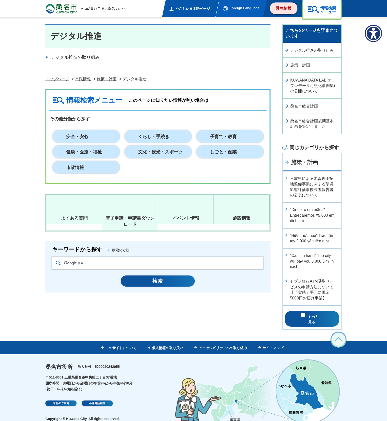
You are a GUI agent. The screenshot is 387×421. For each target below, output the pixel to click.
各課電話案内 (97, 396)
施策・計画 (106, 79)
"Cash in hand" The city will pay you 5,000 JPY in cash (312, 261)
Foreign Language (244, 8)
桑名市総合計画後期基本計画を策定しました (312, 123)
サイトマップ (273, 340)
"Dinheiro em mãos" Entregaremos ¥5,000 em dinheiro (312, 215)
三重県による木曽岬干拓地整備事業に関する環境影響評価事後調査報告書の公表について (311, 186)
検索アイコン (58, 263)
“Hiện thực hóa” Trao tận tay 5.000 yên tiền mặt (311, 238)
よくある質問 (74, 218)
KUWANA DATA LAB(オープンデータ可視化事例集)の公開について (313, 85)
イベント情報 (186, 218)
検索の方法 (120, 250)
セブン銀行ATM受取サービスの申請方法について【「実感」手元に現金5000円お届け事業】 (312, 289)
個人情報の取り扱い (167, 340)
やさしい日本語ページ (192, 9)
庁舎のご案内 (61, 396)
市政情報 (83, 79)
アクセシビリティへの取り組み (223, 340)
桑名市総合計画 (304, 106)
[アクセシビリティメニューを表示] (373, 33)
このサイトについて (120, 340)
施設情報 (242, 218)
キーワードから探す (77, 249)
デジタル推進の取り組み (75, 57)
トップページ (57, 79)
